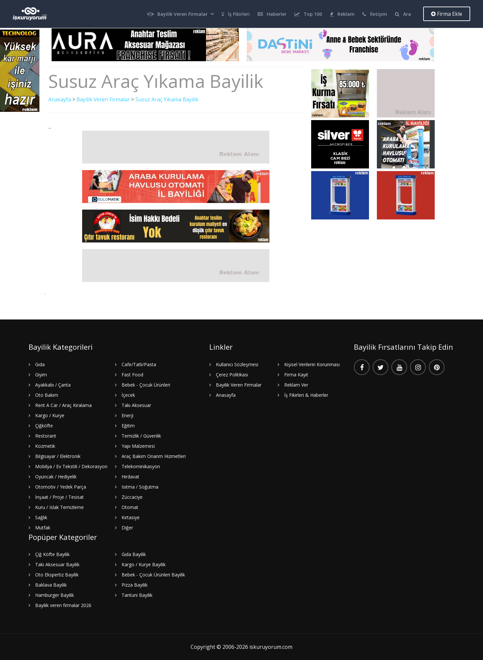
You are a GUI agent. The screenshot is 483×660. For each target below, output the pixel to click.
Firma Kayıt (296, 374)
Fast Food (132, 374)
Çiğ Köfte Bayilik (52, 554)
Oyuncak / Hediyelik (56, 476)
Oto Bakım (46, 395)
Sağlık (41, 517)
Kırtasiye (131, 517)
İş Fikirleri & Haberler (306, 395)
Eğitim (128, 425)
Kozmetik (45, 446)
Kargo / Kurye (49, 415)
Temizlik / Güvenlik (141, 435)
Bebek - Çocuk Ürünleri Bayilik (153, 574)
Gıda (40, 364)
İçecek (128, 395)
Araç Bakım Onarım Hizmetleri (154, 456)
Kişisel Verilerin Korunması (312, 364)
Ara (403, 14)
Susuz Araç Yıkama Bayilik (167, 99)
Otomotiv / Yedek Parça (60, 486)
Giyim (41, 374)
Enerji (127, 415)
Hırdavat (130, 476)
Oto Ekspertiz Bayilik (57, 574)
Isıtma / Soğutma (140, 486)
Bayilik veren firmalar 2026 (63, 605)
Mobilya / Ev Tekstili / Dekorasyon (71, 466)
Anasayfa (59, 99)
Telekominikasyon (141, 466)
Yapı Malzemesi (138, 446)
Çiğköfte (44, 425)
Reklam (342, 14)
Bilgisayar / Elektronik (57, 456)
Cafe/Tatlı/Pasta (139, 364)
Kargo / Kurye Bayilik (144, 564)
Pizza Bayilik (135, 585)
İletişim (374, 14)
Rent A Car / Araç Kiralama (63, 405)
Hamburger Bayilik (54, 595)
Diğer (127, 527)
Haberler (272, 14)
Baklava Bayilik (51, 585)
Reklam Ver (296, 384)
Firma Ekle (446, 13)
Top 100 (308, 14)
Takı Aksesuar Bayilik (57, 564)
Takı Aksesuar (136, 405)
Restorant (45, 435)
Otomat (130, 507)
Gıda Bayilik (134, 554)
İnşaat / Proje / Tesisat (59, 497)
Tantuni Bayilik (137, 595)
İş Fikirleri (235, 14)
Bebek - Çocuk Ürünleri (146, 384)
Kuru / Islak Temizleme (59, 507)
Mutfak (42, 527)
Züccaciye (132, 497)
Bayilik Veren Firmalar (178, 14)
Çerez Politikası (232, 374)
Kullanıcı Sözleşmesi (237, 364)
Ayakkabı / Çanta (53, 384)
